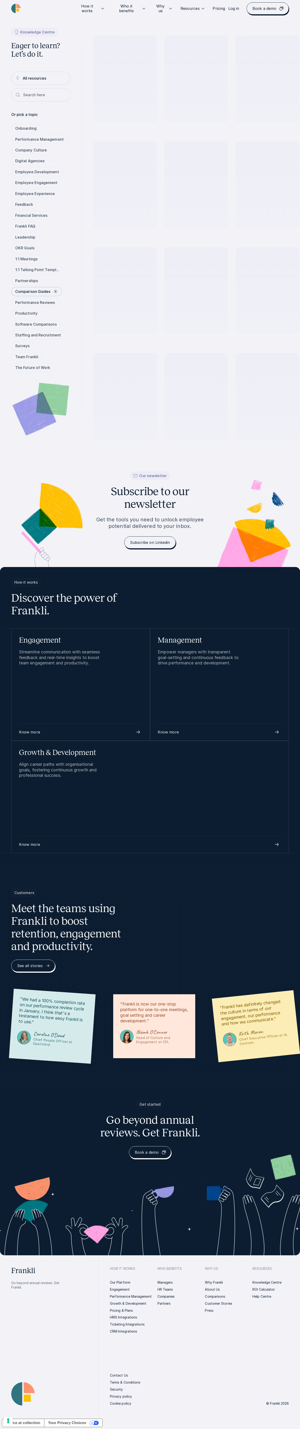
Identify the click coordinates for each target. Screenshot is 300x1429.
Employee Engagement (36, 182)
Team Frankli (26, 356)
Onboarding (26, 128)
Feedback (24, 204)
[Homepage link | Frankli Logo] (16, 8)
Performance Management (39, 139)
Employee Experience (35, 193)
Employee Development (37, 171)
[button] (80, 732)
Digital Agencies (30, 160)
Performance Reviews (35, 302)
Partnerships (26, 280)
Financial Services (31, 215)
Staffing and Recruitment (38, 335)
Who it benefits (132, 8)
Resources (192, 8)
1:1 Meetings (26, 259)
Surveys (22, 345)
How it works (93, 8)
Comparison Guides (36, 291)
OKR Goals (24, 248)
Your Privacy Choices (67, 1423)
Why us (164, 8)
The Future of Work (32, 367)
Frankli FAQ (25, 226)
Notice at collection (23, 1423)
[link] (219, 8)
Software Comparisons (36, 324)
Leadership (25, 237)
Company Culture (31, 150)
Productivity (26, 313)
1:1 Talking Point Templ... (37, 269)
